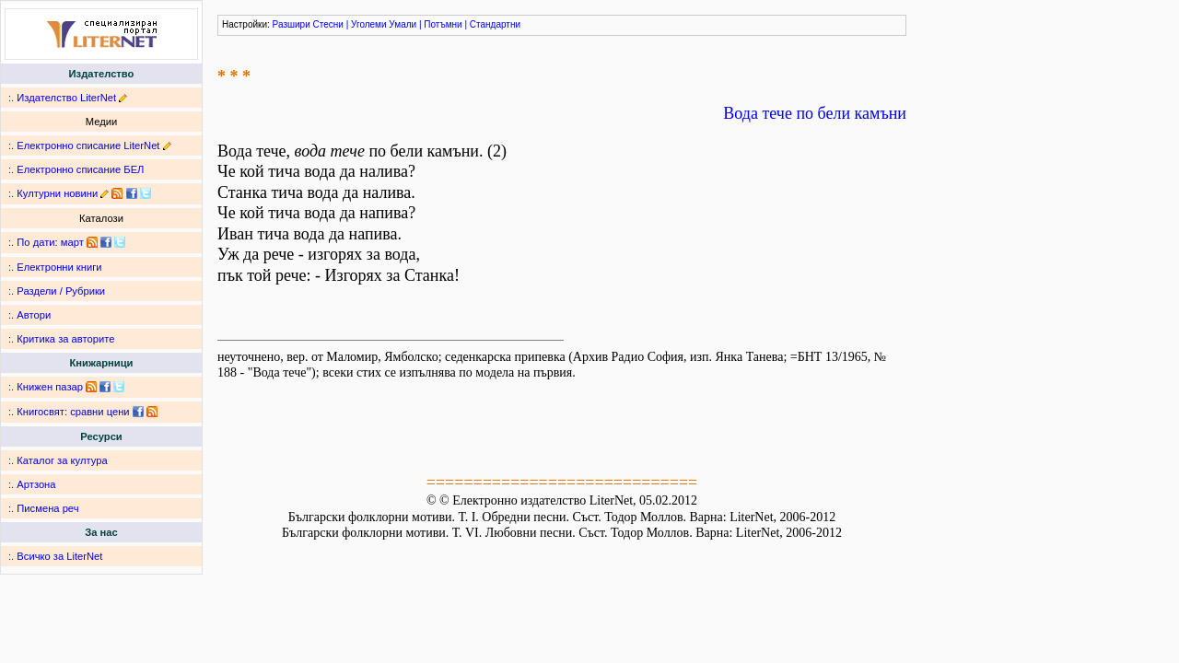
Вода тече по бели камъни (814, 113)
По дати (35, 242)
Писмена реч (47, 508)
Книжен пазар (50, 386)
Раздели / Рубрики (61, 291)
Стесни (328, 24)
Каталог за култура (62, 460)
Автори (34, 314)
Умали (402, 24)
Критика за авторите (65, 338)
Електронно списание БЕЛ (80, 169)
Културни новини (57, 193)
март (72, 242)
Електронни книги (59, 267)
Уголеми (369, 24)
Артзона (36, 484)
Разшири (291, 24)
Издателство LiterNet (66, 97)
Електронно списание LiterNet (88, 145)
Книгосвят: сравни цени (73, 411)
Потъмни (442, 24)
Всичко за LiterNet (59, 556)
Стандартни (495, 24)
